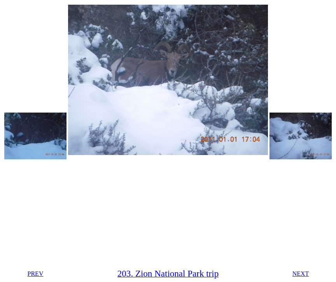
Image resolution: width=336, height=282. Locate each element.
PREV (36, 273)
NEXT (300, 273)
